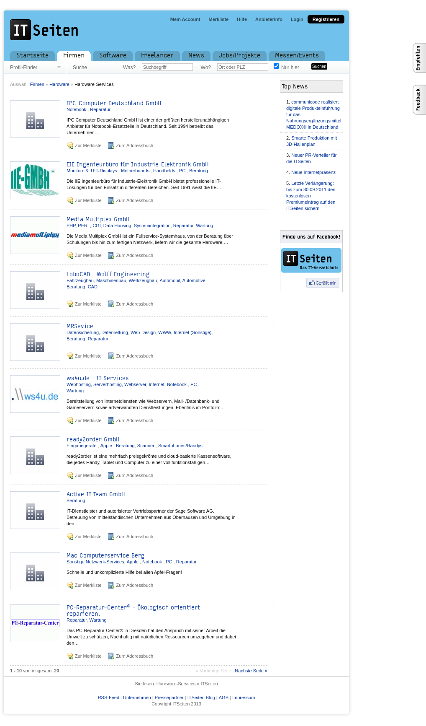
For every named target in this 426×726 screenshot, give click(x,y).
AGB (223, 697)
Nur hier (290, 67)
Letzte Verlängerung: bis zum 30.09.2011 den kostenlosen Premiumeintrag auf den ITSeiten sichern (310, 196)
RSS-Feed (108, 697)
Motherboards (136, 170)
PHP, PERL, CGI (84, 225)
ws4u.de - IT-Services (98, 378)
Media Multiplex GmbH (98, 219)
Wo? (206, 67)
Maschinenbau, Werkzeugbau (126, 280)
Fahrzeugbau (80, 280)
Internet (156, 384)
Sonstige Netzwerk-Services (95, 561)
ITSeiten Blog (201, 697)
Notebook (77, 109)
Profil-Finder (23, 67)
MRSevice (80, 326)
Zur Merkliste (88, 145)
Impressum (243, 697)
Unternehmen (137, 697)
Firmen (37, 84)
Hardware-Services (94, 84)
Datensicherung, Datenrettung (97, 332)
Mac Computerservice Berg (105, 555)
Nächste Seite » (251, 670)
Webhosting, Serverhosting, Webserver (106, 384)
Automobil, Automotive (182, 280)
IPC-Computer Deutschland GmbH (114, 103)
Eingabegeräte (82, 445)
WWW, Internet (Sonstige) (184, 332)
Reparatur (100, 109)
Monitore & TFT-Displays (92, 170)
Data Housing (117, 225)
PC (183, 170)
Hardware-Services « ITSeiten (187, 683)
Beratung (198, 170)
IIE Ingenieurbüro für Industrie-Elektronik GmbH (138, 164)
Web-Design (143, 332)
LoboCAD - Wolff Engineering (108, 274)
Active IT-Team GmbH (96, 494)
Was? (129, 67)
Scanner (146, 445)
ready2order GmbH (93, 439)
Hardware (60, 84)
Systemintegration (152, 225)
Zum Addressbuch (135, 145)
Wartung (204, 225)
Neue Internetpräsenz (313, 172)
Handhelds (165, 170)
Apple (106, 445)
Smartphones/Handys (180, 445)
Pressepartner (169, 697)
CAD (93, 286)
